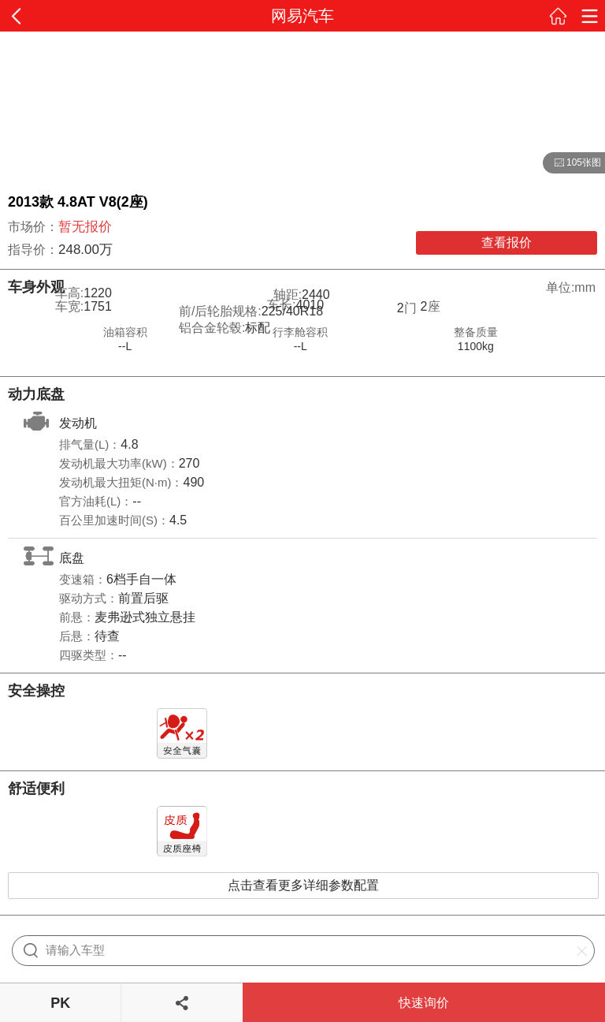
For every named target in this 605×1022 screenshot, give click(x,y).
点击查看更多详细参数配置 (303, 885)
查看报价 (506, 242)
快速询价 (424, 1002)
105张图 (572, 163)
